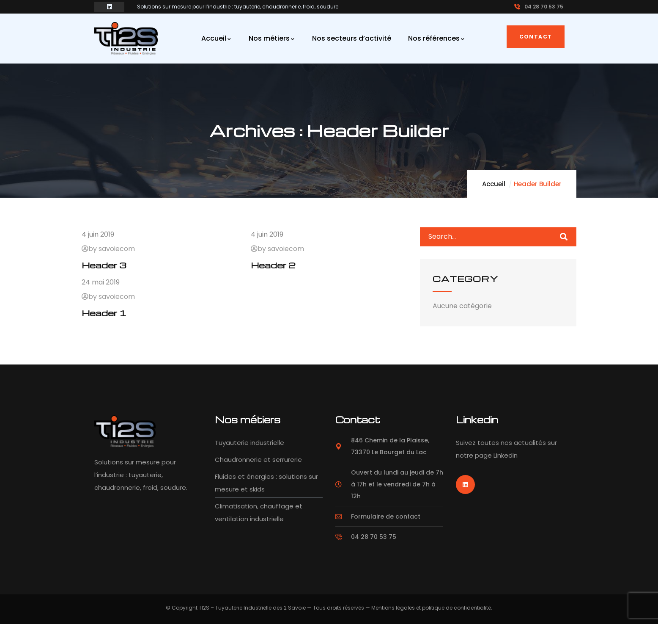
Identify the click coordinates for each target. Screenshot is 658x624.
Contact (535, 36)
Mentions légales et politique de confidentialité (431, 607)
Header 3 (104, 265)
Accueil (493, 183)
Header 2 (273, 265)
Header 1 (104, 312)
